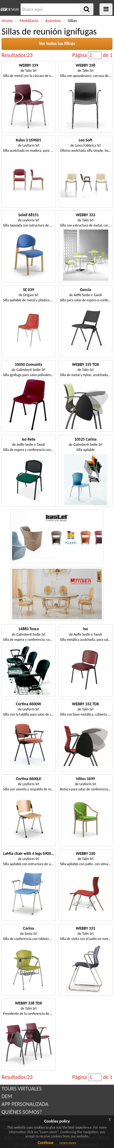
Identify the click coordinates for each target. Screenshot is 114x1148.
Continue (45, 1142)
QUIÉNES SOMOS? (22, 1112)
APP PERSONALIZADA (25, 1104)
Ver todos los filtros (57, 43)
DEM (7, 1096)
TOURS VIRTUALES (22, 1088)
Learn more (68, 1143)
